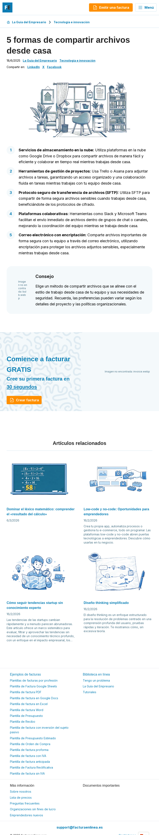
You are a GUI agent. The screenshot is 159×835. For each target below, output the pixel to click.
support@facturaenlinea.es (80, 827)
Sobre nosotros (20, 791)
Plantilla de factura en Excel (29, 704)
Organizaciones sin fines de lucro (33, 809)
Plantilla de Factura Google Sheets (33, 686)
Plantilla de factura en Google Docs (34, 698)
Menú (146, 7)
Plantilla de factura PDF (25, 692)
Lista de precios (21, 797)
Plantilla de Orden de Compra (30, 744)
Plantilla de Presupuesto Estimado (33, 738)
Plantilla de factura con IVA (28, 756)
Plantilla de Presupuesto (26, 715)
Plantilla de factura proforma (29, 750)
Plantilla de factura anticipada (30, 761)
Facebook (54, 67)
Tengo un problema (96, 680)
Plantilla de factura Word (26, 710)
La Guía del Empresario (26, 22)
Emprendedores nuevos (26, 815)
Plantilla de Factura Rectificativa (31, 767)
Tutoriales (89, 692)
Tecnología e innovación (72, 22)
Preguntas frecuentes (25, 803)
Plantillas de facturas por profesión (34, 680)
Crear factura (24, 400)
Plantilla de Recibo (22, 721)
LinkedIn (33, 67)
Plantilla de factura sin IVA (27, 773)
